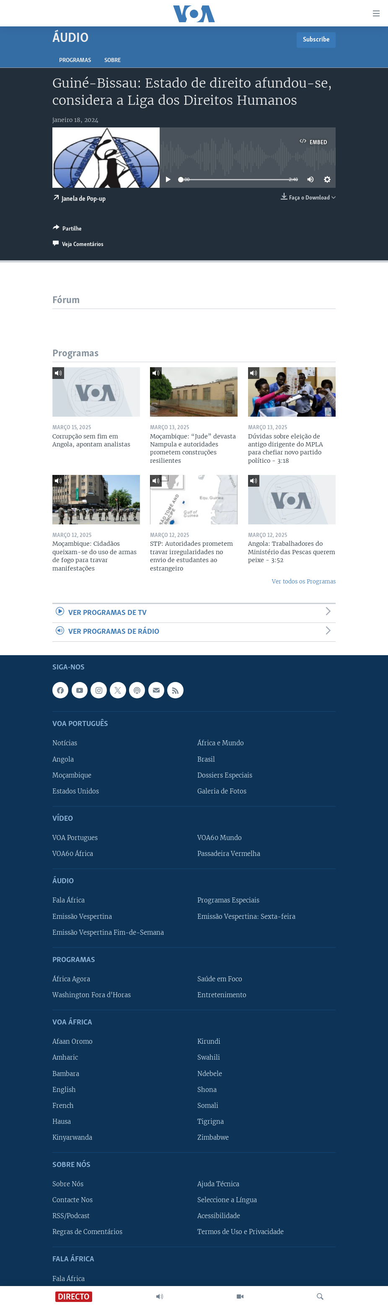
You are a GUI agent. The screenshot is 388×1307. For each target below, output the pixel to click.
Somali (207, 1106)
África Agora (71, 979)
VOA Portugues (75, 838)
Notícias (64, 743)
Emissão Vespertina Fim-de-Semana (108, 932)
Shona (207, 1090)
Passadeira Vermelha (228, 854)
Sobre (112, 60)
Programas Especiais (228, 901)
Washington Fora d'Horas (91, 995)
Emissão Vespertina (82, 917)
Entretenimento (221, 995)
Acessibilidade (218, 1216)
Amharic (65, 1058)
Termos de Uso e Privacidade (240, 1232)
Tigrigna (210, 1121)
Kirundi (208, 1042)
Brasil (206, 759)
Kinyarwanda (72, 1137)
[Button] (67, 230)
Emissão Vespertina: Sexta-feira (246, 917)
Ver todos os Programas (304, 581)
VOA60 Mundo (219, 838)
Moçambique (71, 775)
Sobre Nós (67, 1184)
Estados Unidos (75, 791)
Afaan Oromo (72, 1042)
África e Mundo (220, 743)
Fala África (68, 901)
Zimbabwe (213, 1137)
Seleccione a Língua (227, 1200)
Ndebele (209, 1074)
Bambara (65, 1074)
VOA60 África (72, 854)
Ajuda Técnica (218, 1184)
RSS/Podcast (71, 1216)
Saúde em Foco (219, 979)
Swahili (208, 1058)
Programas (75, 60)
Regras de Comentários (87, 1232)
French (63, 1106)
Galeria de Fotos (221, 791)
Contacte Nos (72, 1200)
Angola (63, 759)
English (64, 1090)
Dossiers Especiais (224, 775)
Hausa (61, 1121)
